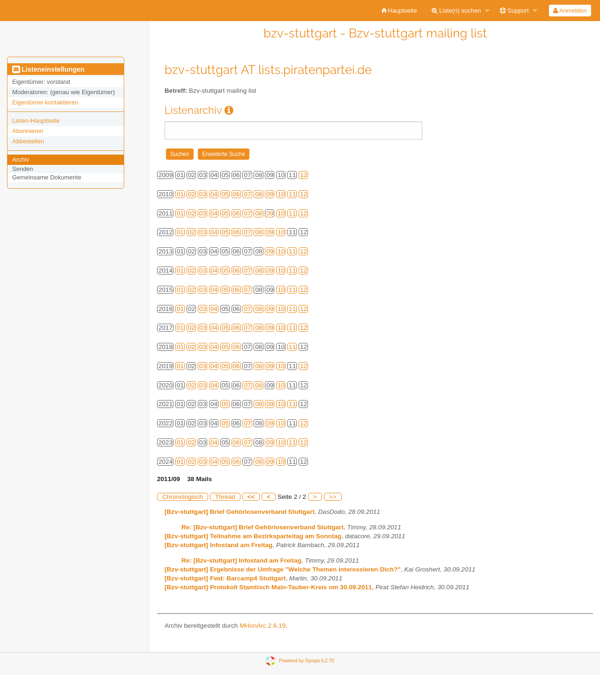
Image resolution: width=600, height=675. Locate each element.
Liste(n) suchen (456, 10)
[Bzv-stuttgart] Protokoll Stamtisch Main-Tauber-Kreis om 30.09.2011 (268, 587)
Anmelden (569, 10)
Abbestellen (28, 141)
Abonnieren (28, 130)
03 (202, 194)
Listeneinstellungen (48, 69)
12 (303, 174)
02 (191, 194)
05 (225, 194)
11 (292, 194)
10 (281, 194)
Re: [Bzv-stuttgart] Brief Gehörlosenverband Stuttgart (262, 527)
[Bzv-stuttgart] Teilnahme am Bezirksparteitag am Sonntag (253, 536)
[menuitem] (400, 10)
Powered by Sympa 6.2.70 (306, 660)
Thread (225, 496)
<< (251, 496)
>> (333, 496)
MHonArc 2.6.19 (262, 625)
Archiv (20, 159)
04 (214, 194)
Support (514, 10)
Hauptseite (399, 10)
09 (269, 194)
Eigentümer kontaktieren (45, 102)
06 (236, 194)
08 (258, 194)
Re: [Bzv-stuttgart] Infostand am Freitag (241, 560)
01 (180, 194)
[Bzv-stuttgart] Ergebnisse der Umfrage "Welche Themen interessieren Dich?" (283, 569)
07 (247, 194)
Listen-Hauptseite (36, 120)
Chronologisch (182, 496)
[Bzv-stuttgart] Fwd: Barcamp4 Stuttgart (225, 578)
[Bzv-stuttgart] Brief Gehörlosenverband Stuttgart (240, 511)
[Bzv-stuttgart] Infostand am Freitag (218, 545)
